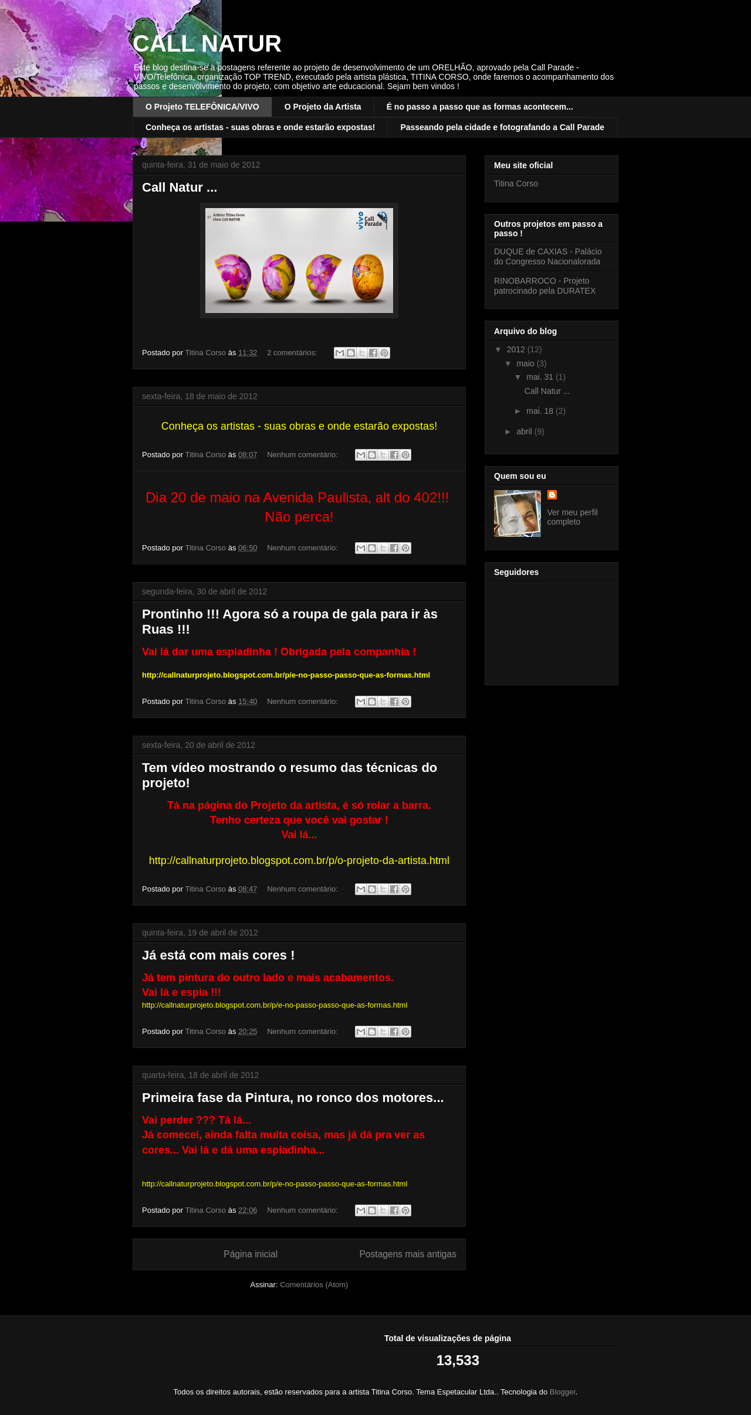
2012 (517, 349)
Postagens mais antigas (407, 1254)
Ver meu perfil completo (572, 517)
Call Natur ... (179, 187)
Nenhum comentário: (303, 454)
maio (526, 363)
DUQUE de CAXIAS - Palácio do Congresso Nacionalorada (548, 256)
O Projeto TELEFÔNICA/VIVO (202, 106)
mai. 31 (541, 377)
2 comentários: (293, 352)
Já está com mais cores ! (218, 955)
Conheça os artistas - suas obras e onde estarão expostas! (260, 127)
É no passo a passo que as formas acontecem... (480, 106)
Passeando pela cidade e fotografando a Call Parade (502, 127)
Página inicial (251, 1254)
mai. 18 (541, 411)
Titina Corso (516, 183)
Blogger (563, 1391)
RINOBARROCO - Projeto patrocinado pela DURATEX (545, 285)
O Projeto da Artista (323, 106)
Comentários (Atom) (314, 1284)
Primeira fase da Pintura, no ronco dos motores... (293, 1097)
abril (525, 431)
